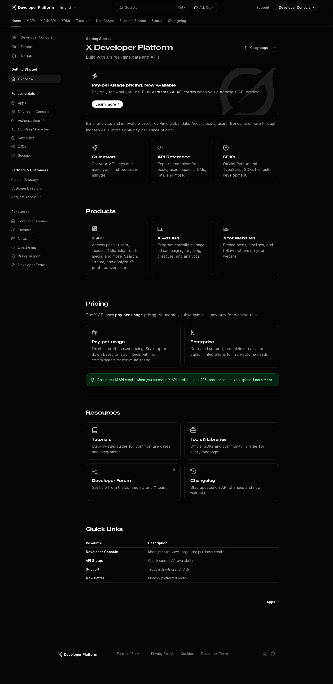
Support (262, 7)
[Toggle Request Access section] (34, 197)
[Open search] (152, 7)
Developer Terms (215, 654)
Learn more (262, 380)
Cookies (187, 654)
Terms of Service (130, 654)
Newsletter (95, 578)
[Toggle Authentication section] (34, 120)
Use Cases (105, 22)
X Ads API (48, 22)
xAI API (118, 380)
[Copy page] (256, 48)
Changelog (177, 22)
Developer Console (32, 37)
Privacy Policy (162, 654)
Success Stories (132, 22)
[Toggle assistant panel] (204, 7)
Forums (22, 47)
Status (157, 22)
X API (30, 22)
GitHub (21, 56)
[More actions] (275, 48)
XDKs (65, 22)
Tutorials (83, 22)
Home (16, 22)
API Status (94, 560)
